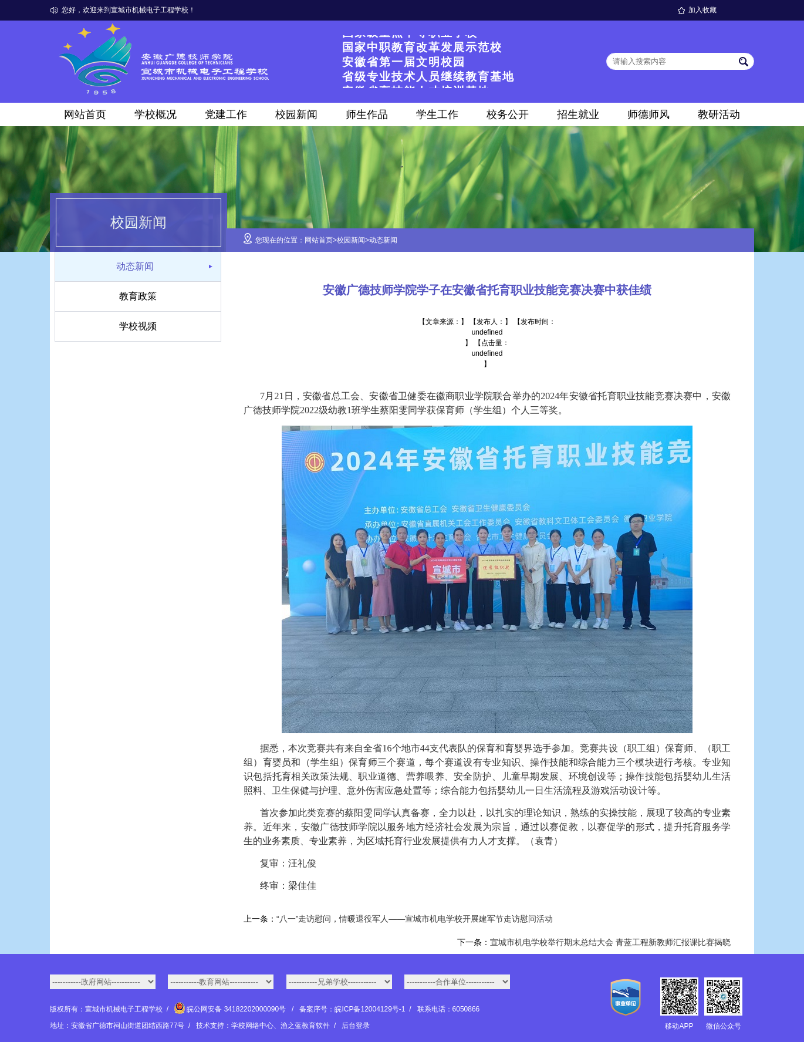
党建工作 (226, 114)
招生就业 (578, 114)
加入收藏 (702, 10)
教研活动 (719, 114)
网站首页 (85, 114)
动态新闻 (135, 266)
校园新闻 (296, 114)
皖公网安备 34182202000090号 (231, 1009)
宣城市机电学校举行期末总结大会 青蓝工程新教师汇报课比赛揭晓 (610, 942)
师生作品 (367, 114)
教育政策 (138, 296)
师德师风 (648, 114)
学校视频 (138, 326)
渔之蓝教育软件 (305, 1025)
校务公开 (508, 114)
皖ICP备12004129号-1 (370, 1009)
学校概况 (155, 114)
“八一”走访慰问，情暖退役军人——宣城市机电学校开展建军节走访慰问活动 (414, 918)
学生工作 (437, 114)
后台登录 (356, 1025)
